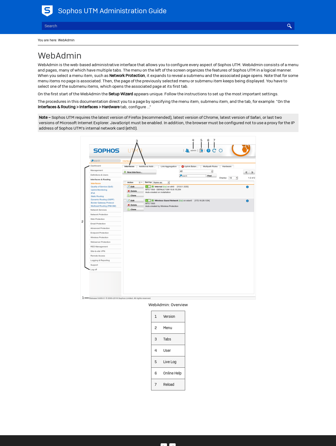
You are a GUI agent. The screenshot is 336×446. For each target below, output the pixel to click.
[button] (289, 26)
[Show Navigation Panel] (291, 9)
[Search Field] (168, 26)
